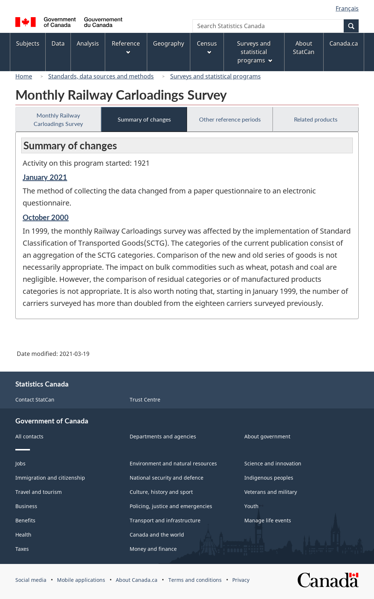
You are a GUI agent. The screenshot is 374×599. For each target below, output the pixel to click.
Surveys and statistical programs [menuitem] (254, 51)
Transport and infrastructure (165, 520)
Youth (251, 506)
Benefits (25, 520)
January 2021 (45, 177)
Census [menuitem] (207, 46)
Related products (315, 119)
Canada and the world (157, 534)
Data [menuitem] (58, 43)
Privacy (240, 579)
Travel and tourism (38, 491)
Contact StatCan (34, 399)
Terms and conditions (195, 579)
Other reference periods (230, 119)
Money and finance (153, 548)
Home (23, 76)
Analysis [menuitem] (88, 43)
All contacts (29, 436)
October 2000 (46, 217)
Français (347, 8)
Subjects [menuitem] (27, 43)
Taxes (22, 548)
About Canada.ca (136, 579)
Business (26, 506)
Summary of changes (144, 119)
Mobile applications (81, 579)
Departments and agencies (163, 436)
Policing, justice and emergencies (171, 506)
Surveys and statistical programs (215, 76)
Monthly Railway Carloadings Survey (58, 119)
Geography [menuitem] (168, 43)
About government (267, 436)
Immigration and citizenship (50, 477)
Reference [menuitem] (126, 46)
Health (23, 534)
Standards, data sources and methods (101, 76)
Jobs (20, 463)
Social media (30, 579)
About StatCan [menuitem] (303, 47)
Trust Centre (145, 399)
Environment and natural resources (173, 463)
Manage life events (267, 520)
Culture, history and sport (161, 491)
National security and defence (166, 477)
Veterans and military (270, 491)
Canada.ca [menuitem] (343, 43)
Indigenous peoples (268, 477)
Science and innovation (272, 463)
